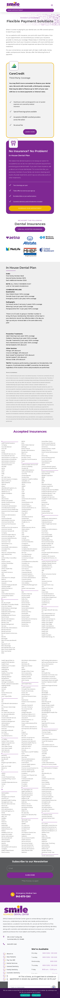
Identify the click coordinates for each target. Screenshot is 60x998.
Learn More (30, 132)
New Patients (11, 957)
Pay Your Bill (11, 960)
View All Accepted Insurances (30, 229)
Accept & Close (25, 995)
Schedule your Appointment (30, 208)
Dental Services (12, 963)
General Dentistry (13, 966)
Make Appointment (15, 10)
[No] (58, 993)
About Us (10, 954)
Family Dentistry (12, 969)
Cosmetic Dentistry (13, 973)
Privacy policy (36, 995)
